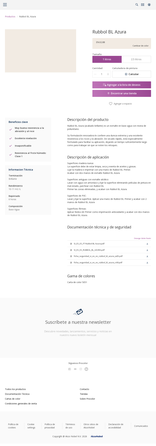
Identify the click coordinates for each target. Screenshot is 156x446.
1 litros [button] (107, 59)
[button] (149, 4)
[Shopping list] (143, 4)
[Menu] (5, 4)
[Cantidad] (101, 74)
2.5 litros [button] (136, 59)
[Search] (137, 4)
